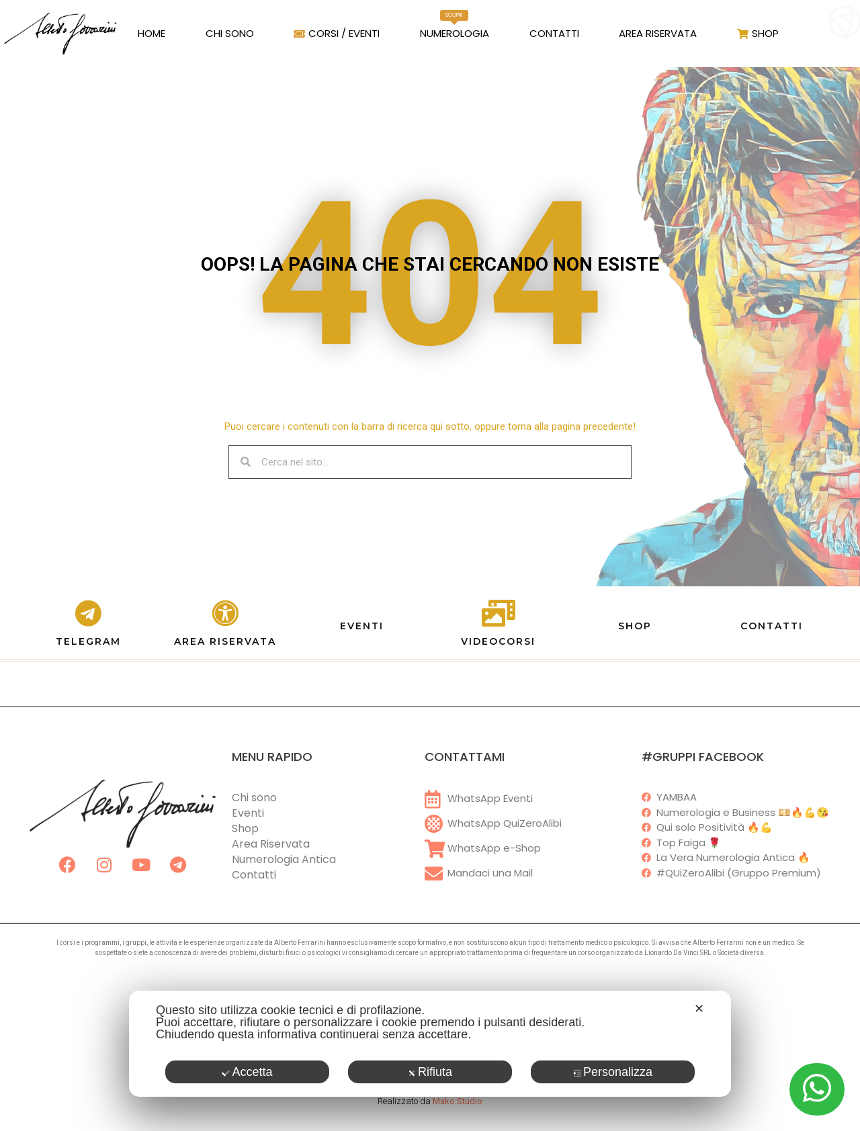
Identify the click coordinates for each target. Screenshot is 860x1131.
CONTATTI (771, 626)
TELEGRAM (88, 641)
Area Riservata (658, 33)
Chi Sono (230, 33)
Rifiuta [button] (430, 1072)
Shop (758, 33)
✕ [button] (699, 1008)
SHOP (635, 626)
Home (151, 33)
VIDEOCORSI (498, 641)
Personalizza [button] (612, 1072)
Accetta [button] (247, 1072)
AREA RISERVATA (225, 641)
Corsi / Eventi (337, 33)
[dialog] (430, 1044)
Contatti (554, 33)
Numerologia (454, 25)
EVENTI (362, 626)
